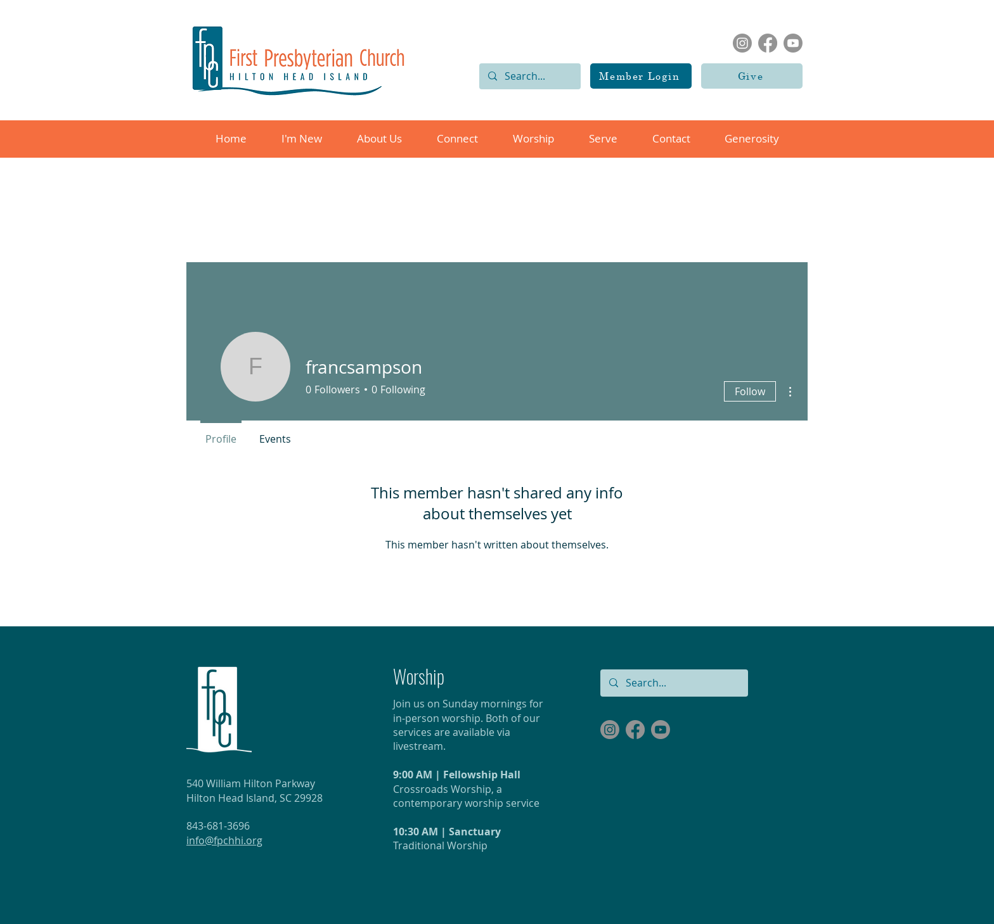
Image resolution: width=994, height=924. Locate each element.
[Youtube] (793, 43)
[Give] (752, 76)
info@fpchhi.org (224, 840)
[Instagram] (742, 43)
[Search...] (529, 76)
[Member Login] (641, 76)
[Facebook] (767, 43)
